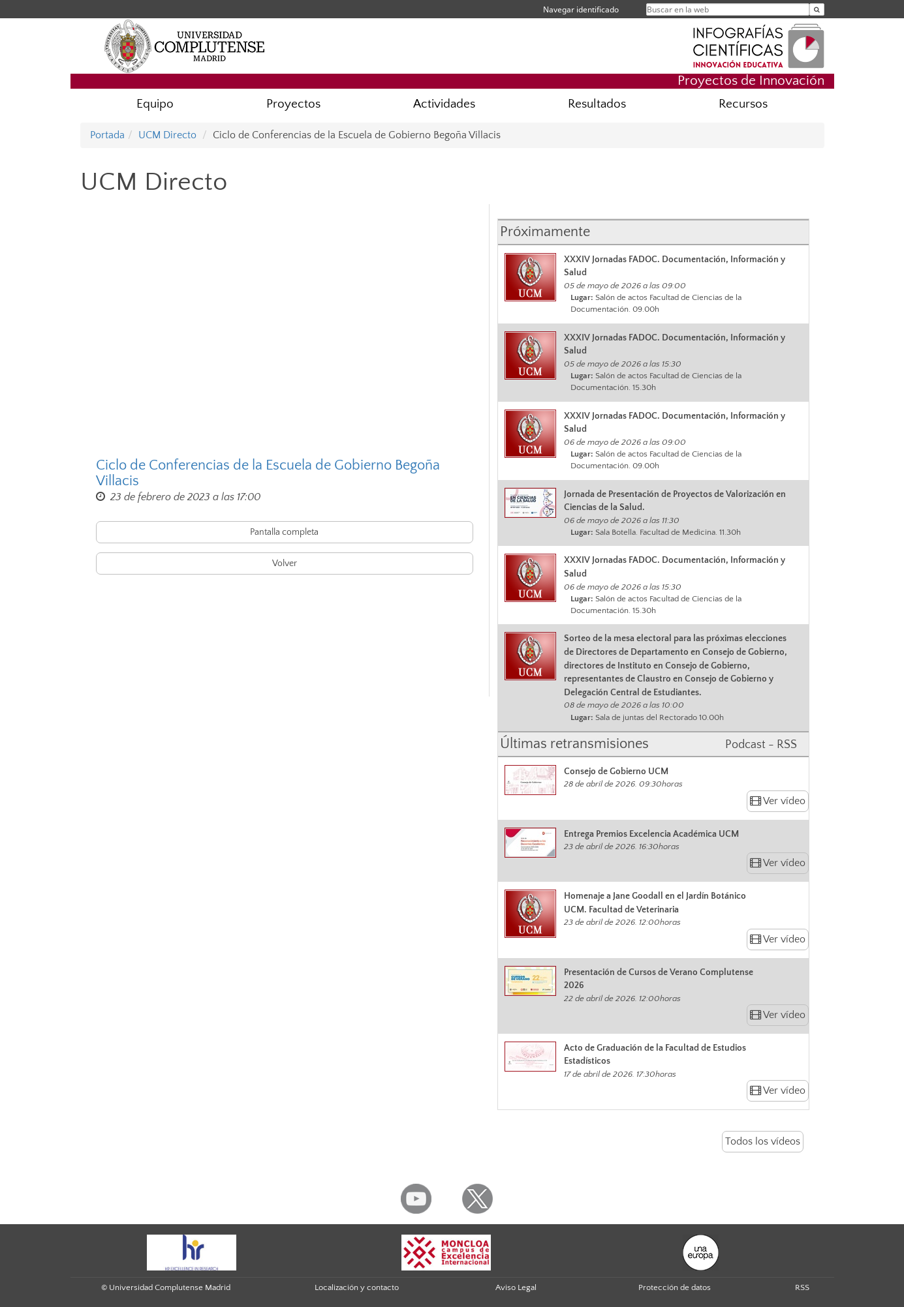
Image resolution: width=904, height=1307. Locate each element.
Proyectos (293, 104)
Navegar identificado (581, 9)
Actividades (444, 104)
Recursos (743, 104)
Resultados (597, 104)
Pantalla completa (284, 532)
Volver (284, 563)
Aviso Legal (516, 1287)
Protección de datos (674, 1287)
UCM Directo (167, 135)
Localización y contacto (357, 1287)
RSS (802, 1287)
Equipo (155, 104)
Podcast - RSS (761, 744)
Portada (107, 135)
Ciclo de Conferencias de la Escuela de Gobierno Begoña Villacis (268, 473)
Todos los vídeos (762, 1141)
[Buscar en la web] (816, 9)
